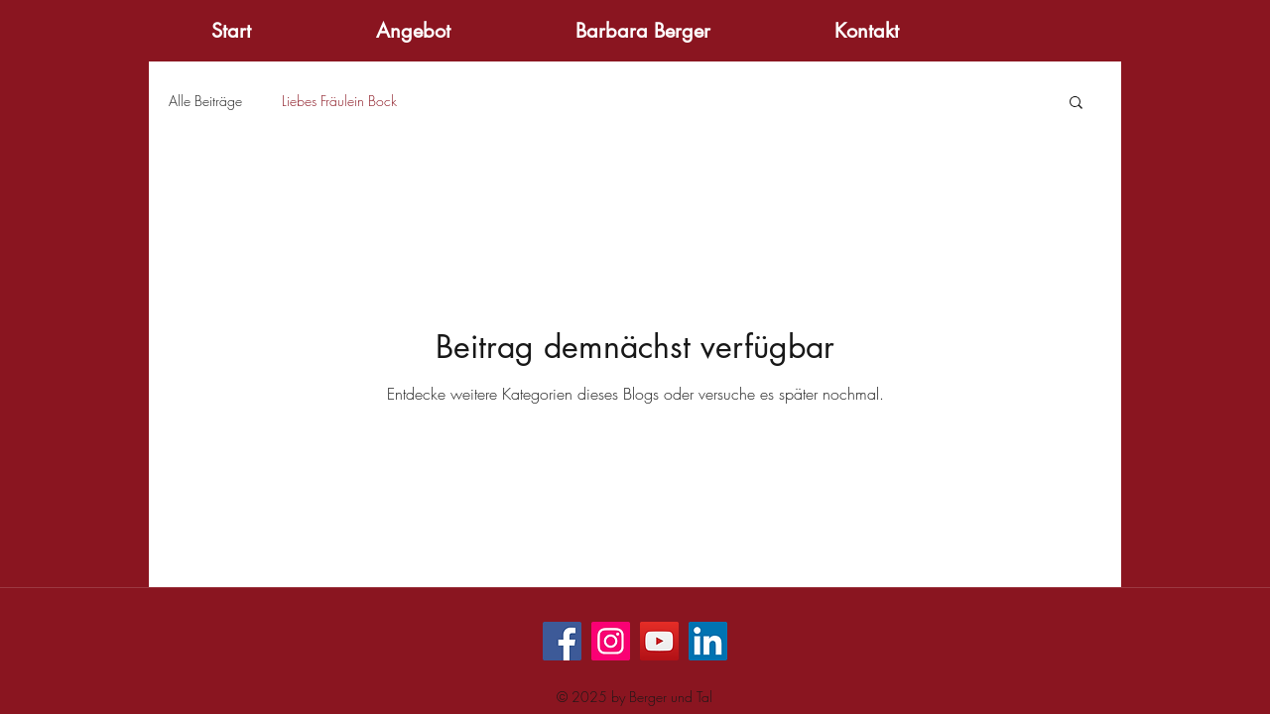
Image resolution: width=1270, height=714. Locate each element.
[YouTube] (659, 641)
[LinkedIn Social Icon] (708, 641)
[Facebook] (562, 641)
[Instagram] (610, 641)
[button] (1076, 103)
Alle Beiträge (205, 100)
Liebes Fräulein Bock (339, 100)
